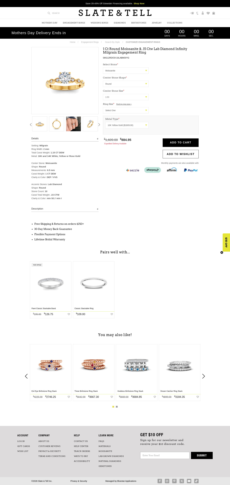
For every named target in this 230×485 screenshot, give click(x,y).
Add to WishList (181, 154)
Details (35, 138)
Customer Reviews (49, 446)
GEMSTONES (105, 466)
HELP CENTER (81, 446)
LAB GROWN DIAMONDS (111, 456)
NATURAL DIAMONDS (110, 461)
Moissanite (105, 451)
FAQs (101, 441)
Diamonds (120, 23)
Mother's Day (50, 23)
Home (72, 42)
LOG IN (21, 441)
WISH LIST (22, 451)
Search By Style (112, 42)
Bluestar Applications (126, 481)
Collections (174, 23)
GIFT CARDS (23, 446)
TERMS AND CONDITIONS (51, 456)
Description (37, 208)
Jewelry (157, 23)
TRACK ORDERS (82, 451)
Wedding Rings (99, 23)
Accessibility (82, 461)
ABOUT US (43, 441)
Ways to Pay (81, 456)
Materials (105, 446)
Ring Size (117, 104)
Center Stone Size (113, 90)
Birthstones (138, 23)
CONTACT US (81, 441)
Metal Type (112, 119)
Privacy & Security (78, 481)
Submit (202, 455)
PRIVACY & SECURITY (49, 451)
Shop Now (139, 3)
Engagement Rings (74, 23)
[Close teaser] (221, 252)
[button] (226, 242)
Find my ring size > (124, 104)
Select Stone (110, 64)
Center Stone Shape (115, 77)
